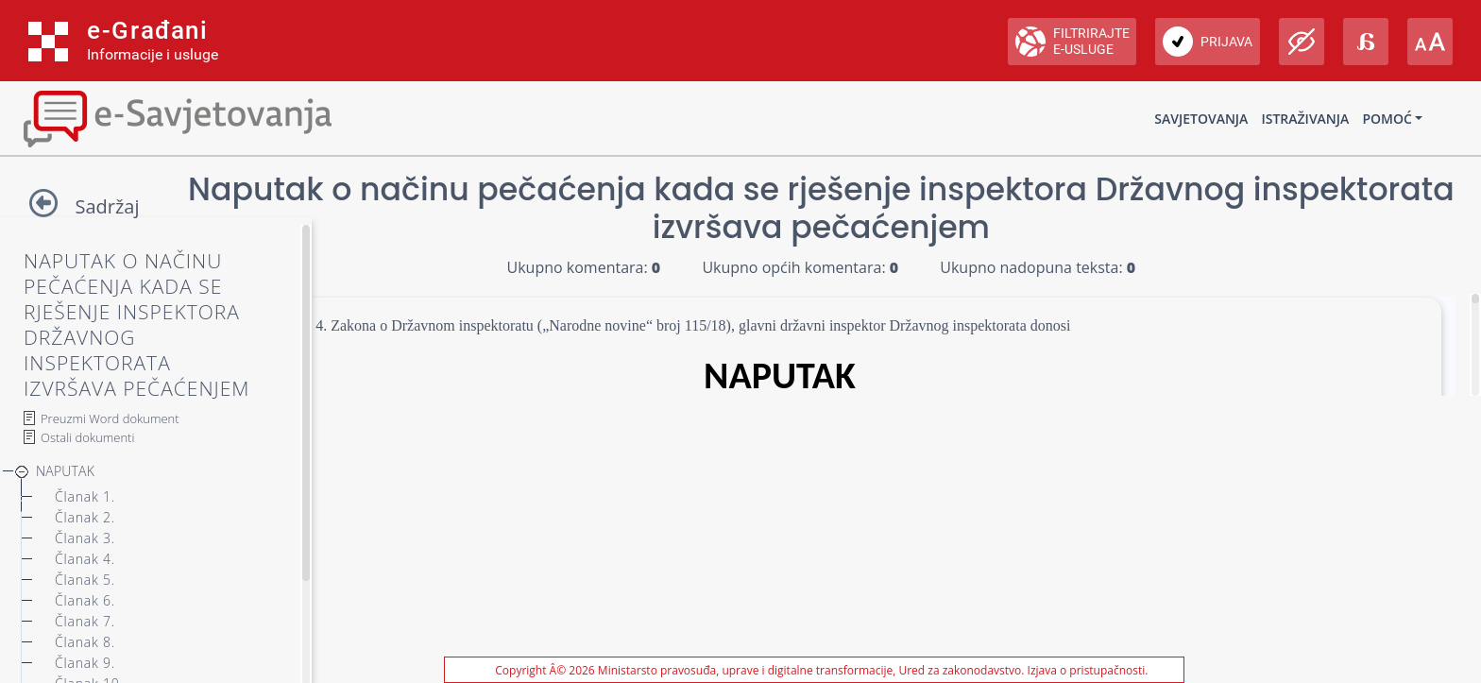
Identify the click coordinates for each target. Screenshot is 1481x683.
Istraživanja (1305, 119)
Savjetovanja (1201, 119)
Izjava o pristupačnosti (1087, 670)
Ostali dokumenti (87, 437)
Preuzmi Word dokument (110, 418)
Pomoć (1386, 119)
